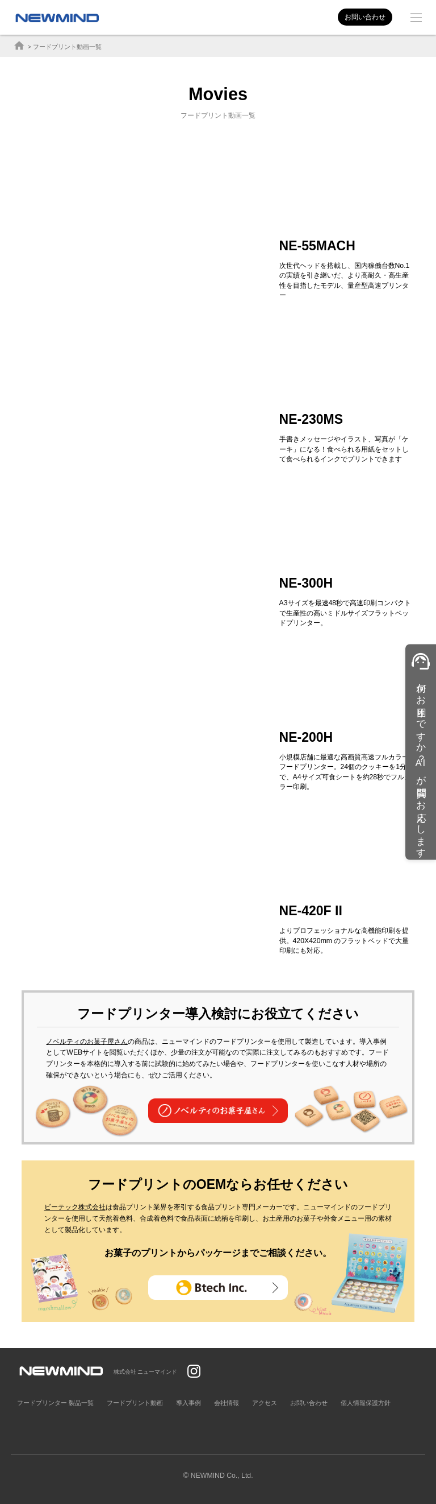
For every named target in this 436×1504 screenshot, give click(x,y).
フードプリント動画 (135, 1402)
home (19, 46)
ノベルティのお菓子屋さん (87, 1042)
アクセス (264, 1402)
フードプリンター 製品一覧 (55, 1402)
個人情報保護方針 (366, 1402)
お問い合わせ (365, 17)
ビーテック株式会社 (75, 1207)
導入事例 (188, 1402)
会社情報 (226, 1402)
